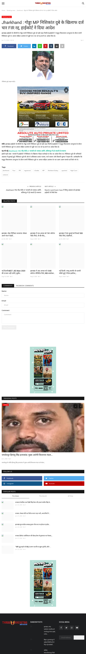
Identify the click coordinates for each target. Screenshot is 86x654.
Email (4, 301)
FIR (20, 170)
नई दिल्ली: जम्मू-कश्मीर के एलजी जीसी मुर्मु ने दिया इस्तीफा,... (70, 272)
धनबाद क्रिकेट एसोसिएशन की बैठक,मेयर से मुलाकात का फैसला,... (34, 536)
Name (4, 291)
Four (14, 170)
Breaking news (11, 10)
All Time (70, 496)
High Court (73, 170)
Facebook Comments (25, 286)
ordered (5, 175)
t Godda (36, 170)
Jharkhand (6, 170)
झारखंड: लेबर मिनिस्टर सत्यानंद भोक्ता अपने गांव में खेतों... (14, 234)
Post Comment (9, 327)
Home (3, 10)
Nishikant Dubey (53, 170)
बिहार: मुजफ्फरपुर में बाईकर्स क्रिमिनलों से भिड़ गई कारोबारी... (49, 642)
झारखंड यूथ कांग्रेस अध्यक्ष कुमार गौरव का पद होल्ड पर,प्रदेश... (32, 524)
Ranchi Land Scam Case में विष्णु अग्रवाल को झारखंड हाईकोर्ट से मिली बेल (62, 191)
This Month (43, 496)
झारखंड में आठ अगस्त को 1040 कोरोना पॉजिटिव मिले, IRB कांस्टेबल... (42, 272)
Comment (6, 310)
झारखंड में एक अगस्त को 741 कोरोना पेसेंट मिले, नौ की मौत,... (42, 234)
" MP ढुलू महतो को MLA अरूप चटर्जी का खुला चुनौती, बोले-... (33, 547)
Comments (7, 286)
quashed (64, 170)
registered (27, 170)
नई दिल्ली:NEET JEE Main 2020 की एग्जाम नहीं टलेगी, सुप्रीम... (13, 272)
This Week (15, 496)
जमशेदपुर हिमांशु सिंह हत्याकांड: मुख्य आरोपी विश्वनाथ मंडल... (27, 455)
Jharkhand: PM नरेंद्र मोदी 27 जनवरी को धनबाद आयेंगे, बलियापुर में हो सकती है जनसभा (37, 151)
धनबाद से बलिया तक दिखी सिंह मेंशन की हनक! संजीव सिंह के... (33, 502)
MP (43, 170)
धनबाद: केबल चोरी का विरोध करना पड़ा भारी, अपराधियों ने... (32, 513)
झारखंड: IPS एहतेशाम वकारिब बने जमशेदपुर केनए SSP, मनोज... (49, 630)
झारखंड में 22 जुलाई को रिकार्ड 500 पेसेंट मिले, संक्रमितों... (71, 234)
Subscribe (79, 638)
